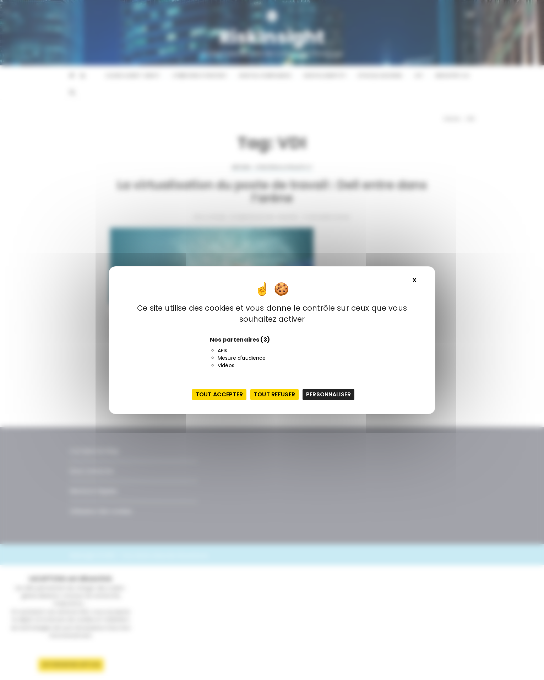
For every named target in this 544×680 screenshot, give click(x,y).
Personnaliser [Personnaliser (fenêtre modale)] (328, 394)
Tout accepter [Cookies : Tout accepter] (219, 394)
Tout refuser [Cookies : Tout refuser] (274, 394)
